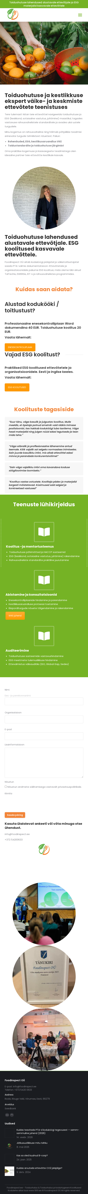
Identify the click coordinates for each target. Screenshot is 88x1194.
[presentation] (29, 802)
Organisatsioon (13, 712)
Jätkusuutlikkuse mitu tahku (32, 1143)
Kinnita (8, 793)
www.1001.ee (35, 1190)
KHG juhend (15, 615)
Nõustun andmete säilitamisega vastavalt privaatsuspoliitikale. (44, 786)
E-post (8, 729)
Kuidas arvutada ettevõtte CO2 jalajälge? (39, 1168)
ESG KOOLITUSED (17, 387)
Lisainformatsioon (14, 744)
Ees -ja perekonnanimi (18, 695)
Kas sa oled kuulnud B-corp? (32, 1155)
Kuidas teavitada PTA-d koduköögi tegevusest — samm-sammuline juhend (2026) (48, 1131)
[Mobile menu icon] (80, 15)
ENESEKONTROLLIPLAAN (20, 347)
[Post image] (9, 1133)
